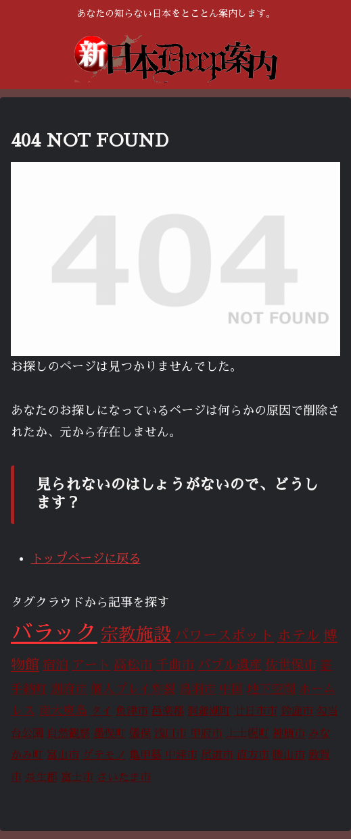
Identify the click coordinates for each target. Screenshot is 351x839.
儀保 (140, 733)
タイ (101, 711)
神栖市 (289, 733)
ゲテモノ (104, 755)
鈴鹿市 (297, 711)
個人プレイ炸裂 (133, 689)
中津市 (181, 755)
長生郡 (41, 777)
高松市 (133, 665)
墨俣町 (109, 733)
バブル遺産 (229, 665)
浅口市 (170, 733)
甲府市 (206, 733)
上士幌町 (247, 733)
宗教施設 (136, 634)
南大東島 (63, 711)
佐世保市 (291, 665)
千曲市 (175, 665)
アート (91, 665)
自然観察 (68, 733)
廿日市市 (255, 711)
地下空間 (271, 689)
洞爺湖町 (209, 711)
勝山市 (289, 755)
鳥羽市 (197, 689)
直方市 (253, 755)
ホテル (298, 635)
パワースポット (224, 635)
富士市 (77, 777)
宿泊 (55, 665)
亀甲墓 (145, 755)
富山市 (63, 755)
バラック (54, 633)
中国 (231, 689)
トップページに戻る (86, 559)
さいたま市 (124, 777)
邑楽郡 (167, 711)
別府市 (69, 689)
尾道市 (217, 755)
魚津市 (132, 711)
